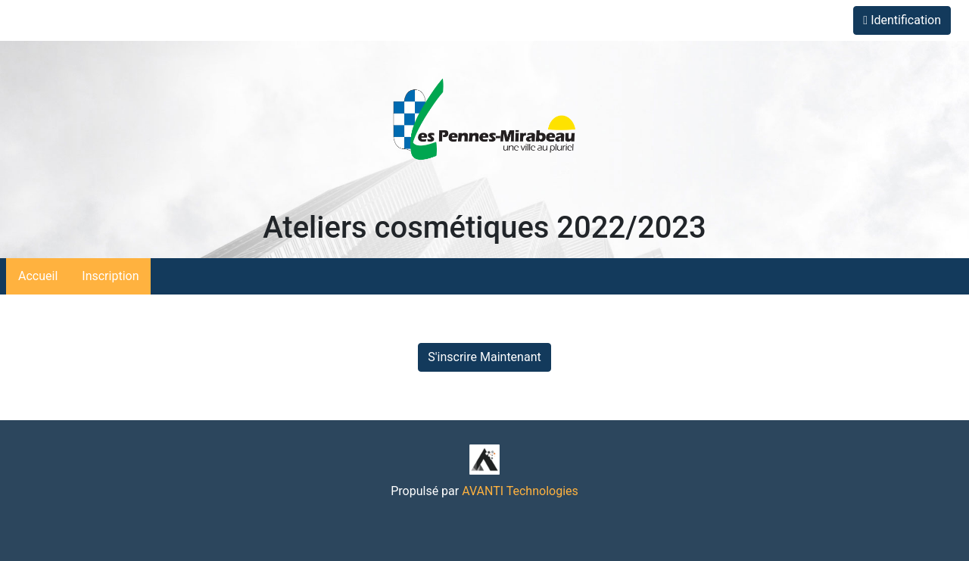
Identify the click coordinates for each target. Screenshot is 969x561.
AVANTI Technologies (520, 491)
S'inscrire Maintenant (484, 357)
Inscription (110, 276)
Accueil (38, 276)
